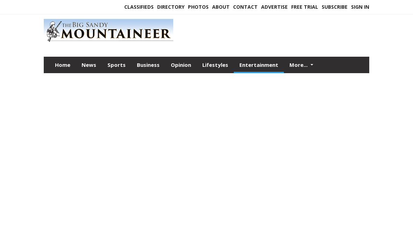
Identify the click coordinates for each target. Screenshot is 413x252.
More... (299, 64)
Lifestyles (215, 64)
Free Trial (304, 7)
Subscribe (335, 7)
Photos (198, 7)
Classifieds (139, 7)
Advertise (274, 7)
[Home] (108, 42)
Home (62, 64)
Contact (245, 7)
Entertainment (258, 64)
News (89, 64)
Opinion (181, 64)
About (221, 7)
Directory (170, 7)
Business (148, 64)
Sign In (360, 7)
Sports (116, 64)
